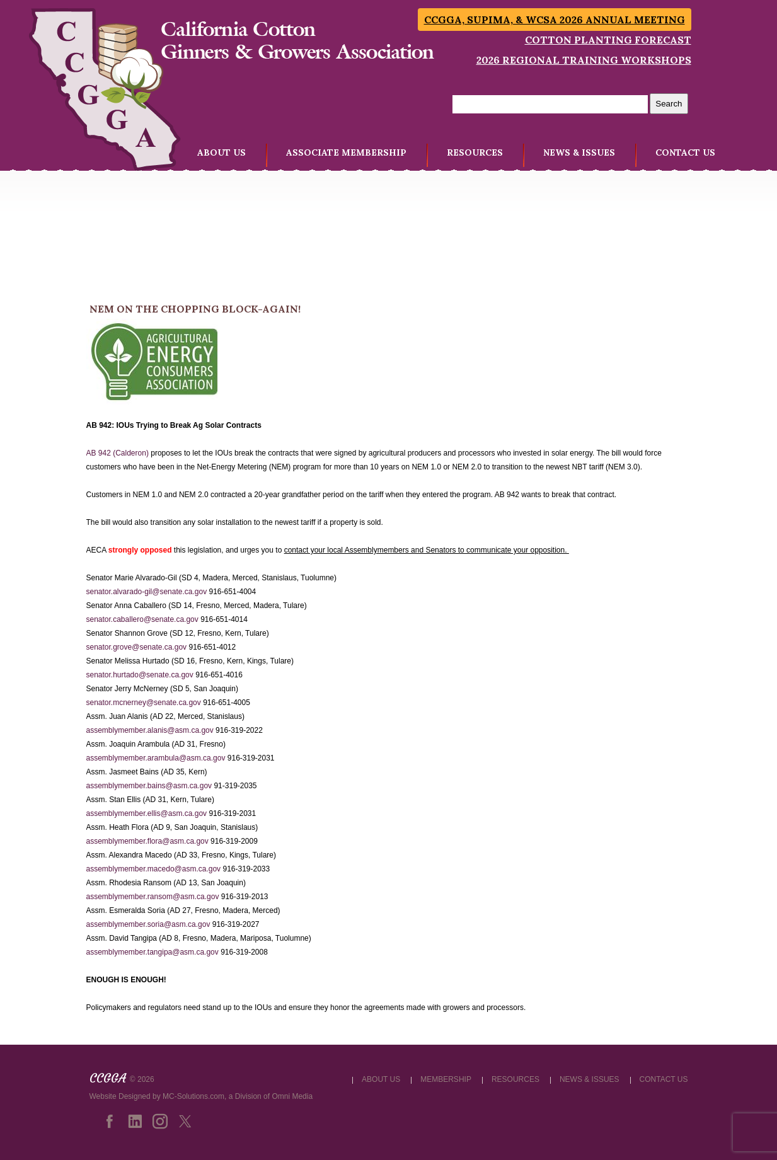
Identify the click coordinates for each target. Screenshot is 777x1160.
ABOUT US (221, 152)
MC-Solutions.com (193, 1096)
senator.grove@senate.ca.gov (136, 647)
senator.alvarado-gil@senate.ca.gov (146, 591)
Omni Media (292, 1096)
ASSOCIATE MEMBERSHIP (346, 152)
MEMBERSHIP (445, 1079)
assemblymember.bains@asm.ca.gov (149, 785)
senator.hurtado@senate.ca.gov (139, 674)
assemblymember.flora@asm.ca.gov (147, 841)
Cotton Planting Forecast (608, 39)
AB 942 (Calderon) (117, 453)
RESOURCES (475, 152)
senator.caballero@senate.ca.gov (142, 619)
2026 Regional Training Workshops (583, 60)
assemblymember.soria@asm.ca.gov (148, 924)
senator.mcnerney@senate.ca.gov (143, 702)
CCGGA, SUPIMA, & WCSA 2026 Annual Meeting (554, 19)
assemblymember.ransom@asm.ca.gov (152, 896)
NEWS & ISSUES (579, 152)
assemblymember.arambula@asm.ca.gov (156, 758)
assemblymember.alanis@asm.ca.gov (150, 730)
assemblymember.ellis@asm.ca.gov (146, 813)
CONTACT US (685, 152)
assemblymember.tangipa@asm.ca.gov (152, 952)
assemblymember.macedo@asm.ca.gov (153, 868)
